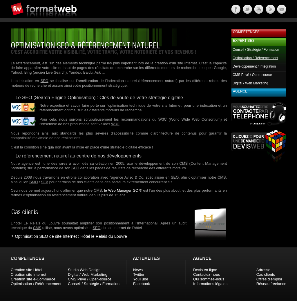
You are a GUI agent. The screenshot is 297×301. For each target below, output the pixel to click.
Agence (240, 91)
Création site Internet (28, 274)
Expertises (243, 41)
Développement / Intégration (254, 66)
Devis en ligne (205, 270)
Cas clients (265, 274)
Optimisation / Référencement (36, 284)
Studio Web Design (84, 270)
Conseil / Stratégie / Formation (256, 50)
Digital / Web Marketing (250, 83)
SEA (44, 182)
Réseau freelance (271, 284)
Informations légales (210, 284)
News (138, 270)
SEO (44, 81)
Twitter (138, 274)
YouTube (140, 279)
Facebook (141, 284)
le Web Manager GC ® (123, 190)
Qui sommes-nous (208, 279)
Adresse (263, 270)
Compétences (246, 32)
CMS (184, 163)
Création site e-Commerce (33, 279)
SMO (33, 182)
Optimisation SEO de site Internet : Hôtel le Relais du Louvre (71, 236)
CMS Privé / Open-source (252, 75)
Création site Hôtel (26, 270)
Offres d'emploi (269, 279)
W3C (162, 119)
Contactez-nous (206, 274)
